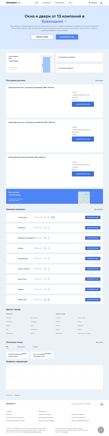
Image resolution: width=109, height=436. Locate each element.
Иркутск (58, 329)
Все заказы (99, 80)
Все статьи (99, 342)
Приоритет (22, 227)
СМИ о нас (9, 414)
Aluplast (21, 289)
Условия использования (78, 417)
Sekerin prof (22, 299)
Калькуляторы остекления (46, 417)
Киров (79, 329)
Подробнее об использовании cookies (32, 432)
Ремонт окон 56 (23, 269)
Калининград (81, 318)
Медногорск (9, 333)
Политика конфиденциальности (80, 420)
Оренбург (33, 321)
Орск (32, 325)
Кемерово (80, 325)
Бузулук (8, 325)
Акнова (20, 248)
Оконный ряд (23, 258)
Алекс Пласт (22, 279)
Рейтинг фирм (42, 37)
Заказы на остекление (45, 414)
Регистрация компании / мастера (15, 420)
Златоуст (58, 318)
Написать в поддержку (77, 414)
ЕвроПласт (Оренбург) (26, 238)
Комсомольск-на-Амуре (84, 333)
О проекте (9, 411)
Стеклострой (22, 217)
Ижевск (58, 325)
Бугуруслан (9, 321)
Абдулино (9, 318)
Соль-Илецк (34, 329)
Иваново (58, 321)
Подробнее (65, 432)
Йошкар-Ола (59, 333)
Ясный (32, 333)
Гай (7, 329)
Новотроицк (34, 318)
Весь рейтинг (98, 209)
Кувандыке (54, 21)
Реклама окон (43, 411)
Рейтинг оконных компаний (46, 420)
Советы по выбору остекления (15, 417)
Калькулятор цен (67, 37)
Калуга (79, 321)
